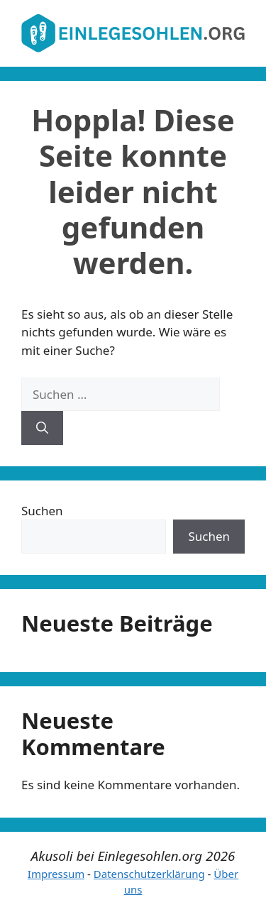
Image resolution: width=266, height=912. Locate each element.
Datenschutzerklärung (149, 874)
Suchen (42, 510)
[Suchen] (42, 428)
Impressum (56, 874)
